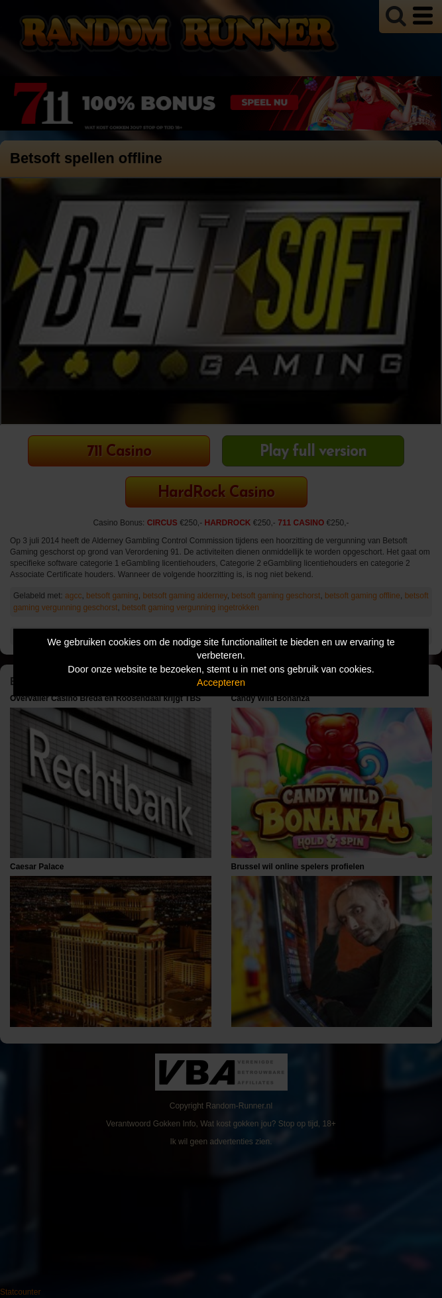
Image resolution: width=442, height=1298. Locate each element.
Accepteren (221, 682)
